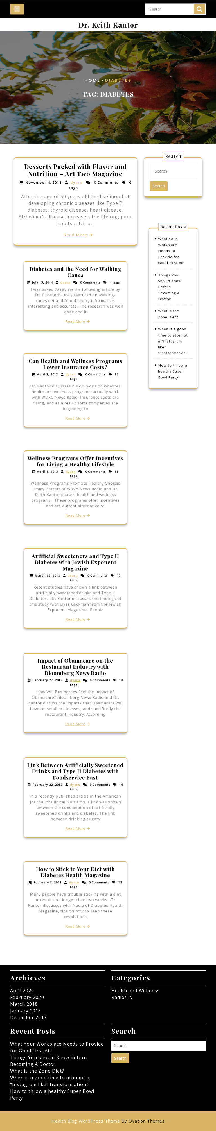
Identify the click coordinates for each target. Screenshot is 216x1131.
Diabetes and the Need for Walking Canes (75, 278)
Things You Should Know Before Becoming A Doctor (170, 292)
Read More (75, 234)
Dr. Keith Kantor (108, 24)
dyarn (76, 182)
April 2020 (22, 990)
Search (199, 7)
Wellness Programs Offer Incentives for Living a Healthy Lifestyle (75, 468)
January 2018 (25, 1011)
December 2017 (28, 1017)
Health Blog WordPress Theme (108, 1121)
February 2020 (27, 997)
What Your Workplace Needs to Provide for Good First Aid (171, 266)
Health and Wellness (135, 990)
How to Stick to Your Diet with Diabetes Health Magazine (75, 879)
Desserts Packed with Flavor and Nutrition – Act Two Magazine (75, 171)
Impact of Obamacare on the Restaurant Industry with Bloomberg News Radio (75, 674)
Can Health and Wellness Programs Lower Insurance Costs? (75, 371)
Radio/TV (122, 997)
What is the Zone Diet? (37, 1071)
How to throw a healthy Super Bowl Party (172, 354)
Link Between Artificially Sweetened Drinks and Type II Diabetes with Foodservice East (75, 778)
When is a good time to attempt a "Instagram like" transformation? (173, 332)
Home (92, 80)
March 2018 (24, 1004)
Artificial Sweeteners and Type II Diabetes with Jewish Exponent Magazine (75, 569)
